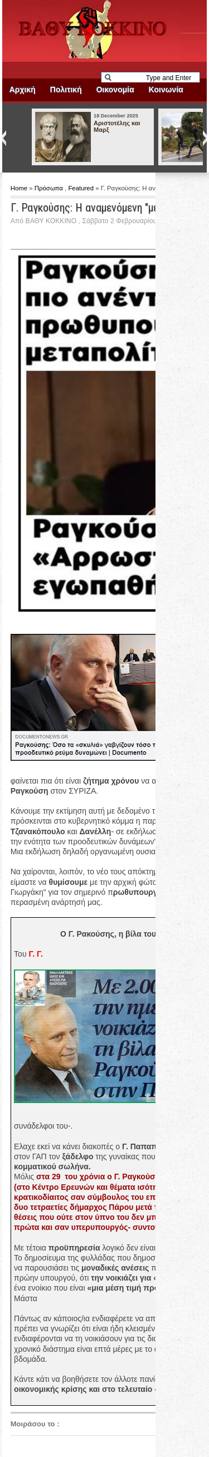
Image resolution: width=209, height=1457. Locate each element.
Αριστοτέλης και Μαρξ (117, 126)
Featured (81, 188)
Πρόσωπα (50, 188)
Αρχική (22, 89)
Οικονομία (115, 89)
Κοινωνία (166, 89)
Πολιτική (66, 89)
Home (20, 188)
